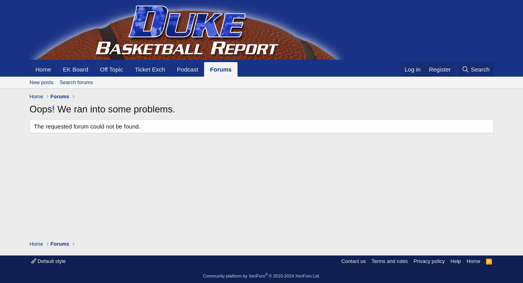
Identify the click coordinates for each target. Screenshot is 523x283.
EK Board (75, 69)
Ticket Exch (150, 69)
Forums (221, 69)
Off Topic (111, 69)
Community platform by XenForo (261, 276)
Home (43, 69)
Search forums (76, 82)
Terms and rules (390, 261)
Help (456, 261)
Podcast (187, 69)
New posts (41, 82)
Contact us (353, 261)
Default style (48, 261)
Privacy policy (429, 261)
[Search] (476, 69)
